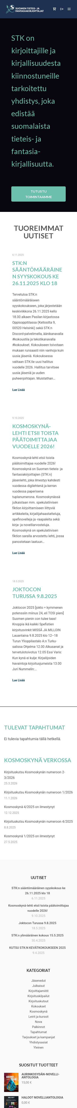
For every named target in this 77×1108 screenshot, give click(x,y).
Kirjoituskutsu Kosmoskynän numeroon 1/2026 (38, 792)
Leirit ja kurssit (39, 1017)
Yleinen (38, 1047)
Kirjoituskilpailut (38, 996)
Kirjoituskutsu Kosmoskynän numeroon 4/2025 (38, 821)
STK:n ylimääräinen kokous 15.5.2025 (37, 935)
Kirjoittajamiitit (39, 991)
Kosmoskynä (38, 1011)
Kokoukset (38, 1006)
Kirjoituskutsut (38, 1001)
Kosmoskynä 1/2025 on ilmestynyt (29, 836)
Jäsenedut (38, 981)
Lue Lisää (18, 389)
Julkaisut (38, 986)
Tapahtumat (38, 1032)
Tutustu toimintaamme (38, 194)
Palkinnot (38, 1027)
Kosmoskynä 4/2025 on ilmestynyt (29, 807)
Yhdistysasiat (38, 1042)
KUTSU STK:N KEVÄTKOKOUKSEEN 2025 (37, 948)
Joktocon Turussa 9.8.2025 (37, 923)
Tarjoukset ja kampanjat (38, 1037)
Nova (38, 1022)
